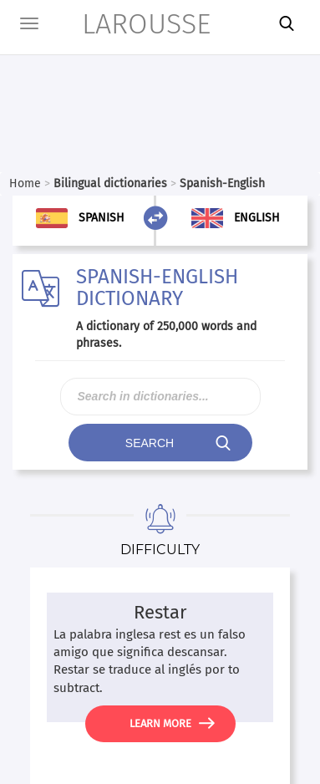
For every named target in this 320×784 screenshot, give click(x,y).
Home (25, 183)
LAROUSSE (125, 24)
